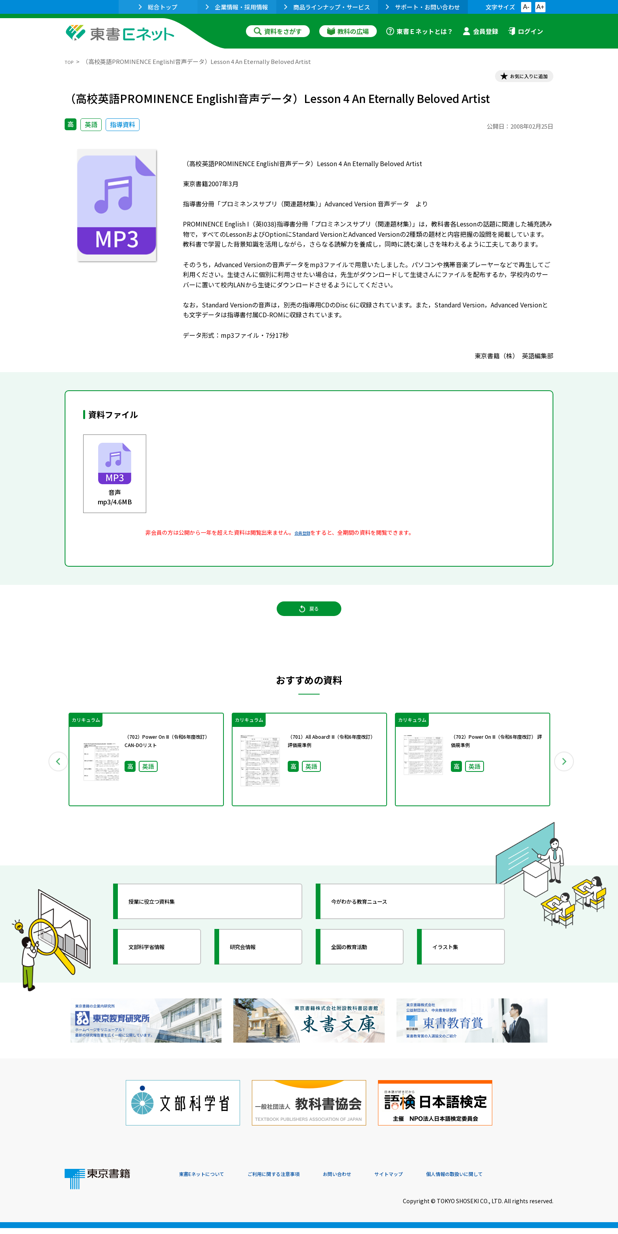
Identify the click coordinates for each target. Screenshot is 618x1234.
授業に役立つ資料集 (165, 915)
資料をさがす (278, 31)
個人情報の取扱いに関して (515, 1180)
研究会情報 (252, 961)
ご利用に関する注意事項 (297, 1180)
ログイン (525, 31)
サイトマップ (435, 1180)
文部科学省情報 (158, 961)
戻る (309, 620)
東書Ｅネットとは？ (419, 31)
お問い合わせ (374, 1180)
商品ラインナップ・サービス (327, 7)
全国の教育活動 (361, 961)
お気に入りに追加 (519, 78)
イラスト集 (455, 961)
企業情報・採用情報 (237, 7)
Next (565, 774)
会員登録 (480, 31)
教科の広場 (348, 31)
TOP (71, 61)
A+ (540, 7)
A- (526, 7)
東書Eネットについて (209, 1180)
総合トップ (158, 7)
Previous (53, 774)
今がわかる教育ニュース (375, 915)
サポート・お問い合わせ (423, 7)
